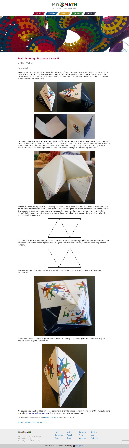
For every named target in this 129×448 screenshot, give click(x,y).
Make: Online (50, 417)
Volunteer (82, 438)
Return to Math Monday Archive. (32, 422)
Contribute (59, 435)
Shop (69, 438)
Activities (94, 438)
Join (92, 435)
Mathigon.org (78, 445)
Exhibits (94, 432)
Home (57, 432)
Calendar (82, 432)
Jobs (57, 438)
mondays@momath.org (38, 413)
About (69, 435)
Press (81, 435)
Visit (68, 432)
